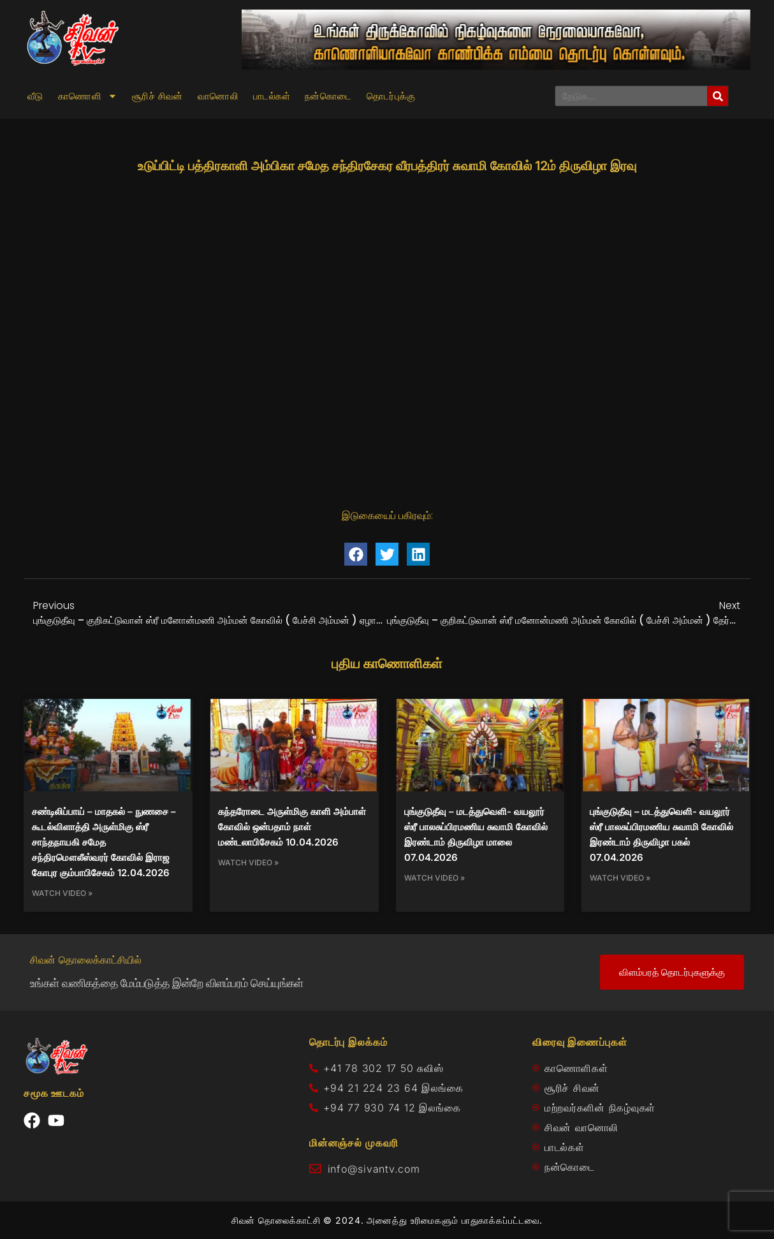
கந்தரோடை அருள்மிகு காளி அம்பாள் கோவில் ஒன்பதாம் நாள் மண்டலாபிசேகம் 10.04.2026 (292, 826)
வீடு (35, 96)
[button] (355, 554)
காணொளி (87, 96)
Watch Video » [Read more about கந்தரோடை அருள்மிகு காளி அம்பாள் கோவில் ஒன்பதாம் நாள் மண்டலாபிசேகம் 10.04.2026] (248, 862)
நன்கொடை (328, 96)
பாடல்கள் (271, 96)
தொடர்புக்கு (391, 96)
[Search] (717, 96)
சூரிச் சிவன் (157, 96)
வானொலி (218, 96)
